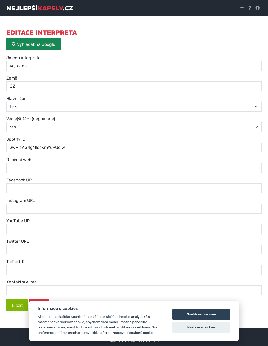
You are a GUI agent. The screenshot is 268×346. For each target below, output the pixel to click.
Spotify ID (15, 139)
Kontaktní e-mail (22, 282)
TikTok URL (16, 261)
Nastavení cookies (201, 327)
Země (11, 78)
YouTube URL (19, 220)
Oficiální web (18, 159)
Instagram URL (20, 200)
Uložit (17, 305)
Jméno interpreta (23, 57)
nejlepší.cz (39, 8)
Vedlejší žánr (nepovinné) (30, 118)
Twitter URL (17, 241)
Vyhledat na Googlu (33, 44)
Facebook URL (20, 180)
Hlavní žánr (17, 98)
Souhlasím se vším (201, 314)
